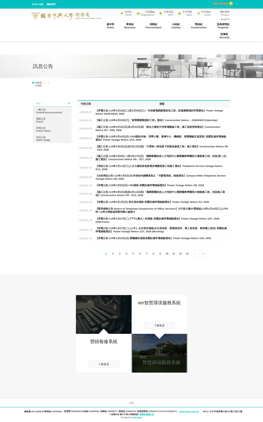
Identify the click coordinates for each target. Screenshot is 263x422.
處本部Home (110, 26)
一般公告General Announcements (49, 111)
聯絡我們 (51, 4)
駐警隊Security (224, 36)
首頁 (131, 403)
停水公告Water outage (43, 138)
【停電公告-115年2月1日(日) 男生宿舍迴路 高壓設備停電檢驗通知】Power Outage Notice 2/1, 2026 (152, 201)
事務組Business (130, 26)
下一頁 (194, 252)
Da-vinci (138, 417)
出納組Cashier (176, 26)
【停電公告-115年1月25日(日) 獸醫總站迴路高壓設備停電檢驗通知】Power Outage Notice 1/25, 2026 (153, 238)
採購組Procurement (153, 26)
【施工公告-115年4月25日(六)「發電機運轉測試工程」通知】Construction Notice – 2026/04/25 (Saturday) (156, 120)
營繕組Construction (198, 26)
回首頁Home (128, 13)
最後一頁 (203, 252)
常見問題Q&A (187, 13)
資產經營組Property (223, 26)
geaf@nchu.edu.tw (189, 411)
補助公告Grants (41, 120)
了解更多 (103, 364)
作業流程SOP (168, 13)
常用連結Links (206, 13)
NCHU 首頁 (37, 4)
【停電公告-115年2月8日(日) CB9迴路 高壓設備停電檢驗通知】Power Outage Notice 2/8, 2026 (149, 185)
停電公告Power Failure (43, 129)
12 (180, 253)
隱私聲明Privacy (224, 13)
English (225, 19)
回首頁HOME (38, 84)
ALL (38, 103)
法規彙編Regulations (147, 13)
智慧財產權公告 (147, 414)
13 (187, 253)
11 (173, 253)
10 (166, 253)
